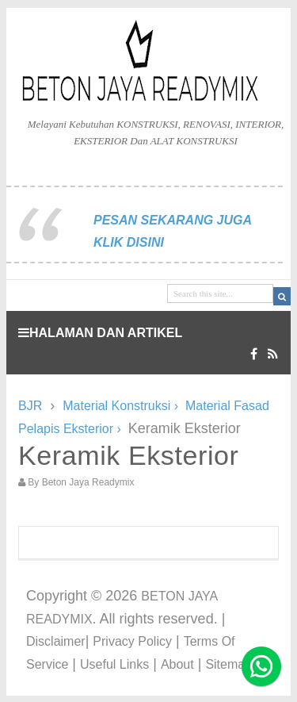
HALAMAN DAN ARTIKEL (100, 332)
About (177, 664)
